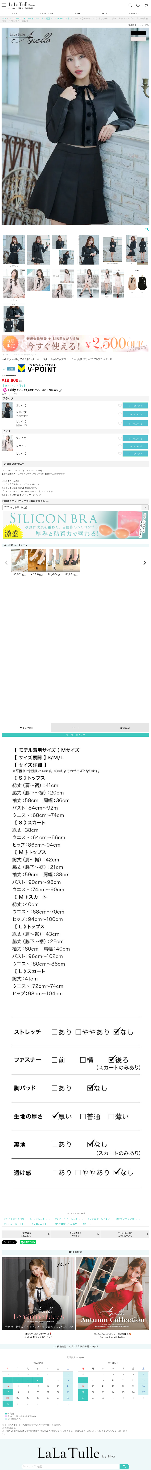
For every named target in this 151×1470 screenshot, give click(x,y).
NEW (78, 13)
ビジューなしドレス (16, 1223)
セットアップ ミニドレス (69, 1218)
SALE (105, 13)
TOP (4, 18)
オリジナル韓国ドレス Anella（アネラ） (54, 18)
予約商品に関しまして (26, 1234)
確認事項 (125, 727)
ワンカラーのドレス (99, 1218)
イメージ (75, 727)
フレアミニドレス (40, 1218)
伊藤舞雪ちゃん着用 (66, 1223)
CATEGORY (47, 13)
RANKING (134, 13)
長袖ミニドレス (41, 1223)
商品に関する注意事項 (75, 1234)
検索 (124, 1466)
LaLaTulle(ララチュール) (20, 18)
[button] (6, 562)
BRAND (15, 13)
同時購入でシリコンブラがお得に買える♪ (26, 501)
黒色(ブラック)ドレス (128, 1218)
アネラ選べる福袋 (15, 1218)
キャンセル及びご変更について (125, 1234)
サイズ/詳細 (26, 727)
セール (87, 1223)
